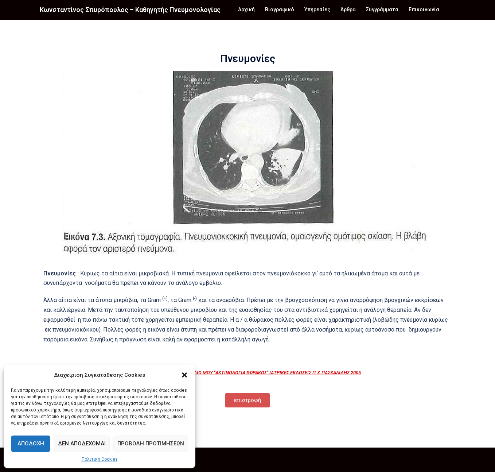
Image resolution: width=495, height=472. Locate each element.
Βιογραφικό (279, 9)
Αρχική (246, 9)
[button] (184, 375)
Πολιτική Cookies (100, 459)
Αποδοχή (30, 443)
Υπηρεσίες (317, 9)
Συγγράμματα (382, 9)
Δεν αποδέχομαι (82, 443)
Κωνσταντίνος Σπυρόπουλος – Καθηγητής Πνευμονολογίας (130, 9)
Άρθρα (348, 9)
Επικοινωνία (424, 9)
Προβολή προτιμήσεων (150, 443)
